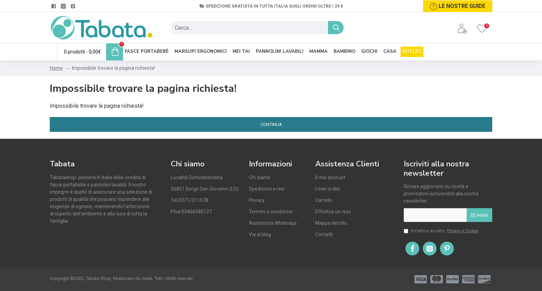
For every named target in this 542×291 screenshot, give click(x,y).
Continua (271, 124)
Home (56, 68)
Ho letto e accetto (441, 231)
